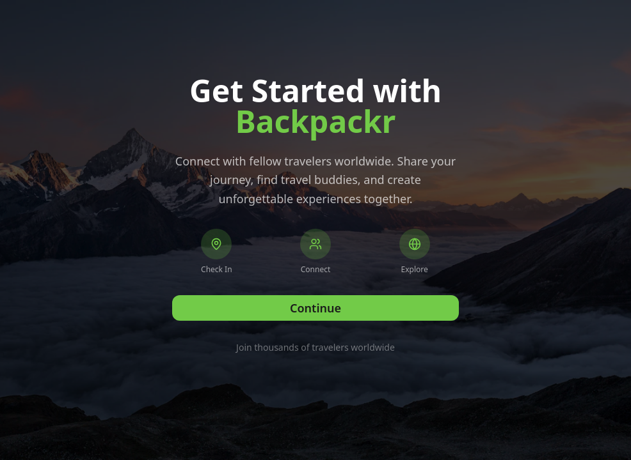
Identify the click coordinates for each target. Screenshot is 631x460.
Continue (315, 308)
